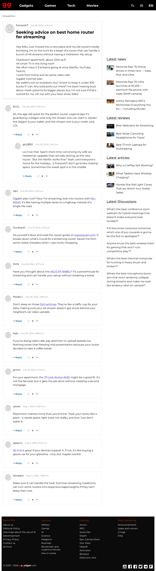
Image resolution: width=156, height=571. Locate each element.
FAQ (120, 535)
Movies (92, 5)
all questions (9, 16)
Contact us (9, 543)
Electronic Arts (88, 557)
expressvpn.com (85, 235)
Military (45, 524)
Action (83, 524)
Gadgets (26, 5)
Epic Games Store (89, 539)
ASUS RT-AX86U (60, 271)
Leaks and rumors (128, 528)
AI (42, 532)
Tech (71, 5)
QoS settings (48, 304)
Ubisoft (84, 546)
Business (46, 543)
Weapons (46, 539)
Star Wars (85, 543)
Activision (85, 550)
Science (45, 535)
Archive (7, 546)
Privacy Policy (11, 539)
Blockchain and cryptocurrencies (50, 548)
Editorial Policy (11, 528)
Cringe (121, 532)
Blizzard (84, 554)
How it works (48, 553)
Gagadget (7, 5)
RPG (82, 528)
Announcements (127, 524)
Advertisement (11, 535)
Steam (83, 535)
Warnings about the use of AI (19, 532)
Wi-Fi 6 (17, 450)
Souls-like (85, 532)
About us (8, 524)
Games (50, 5)
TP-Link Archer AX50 (57, 377)
